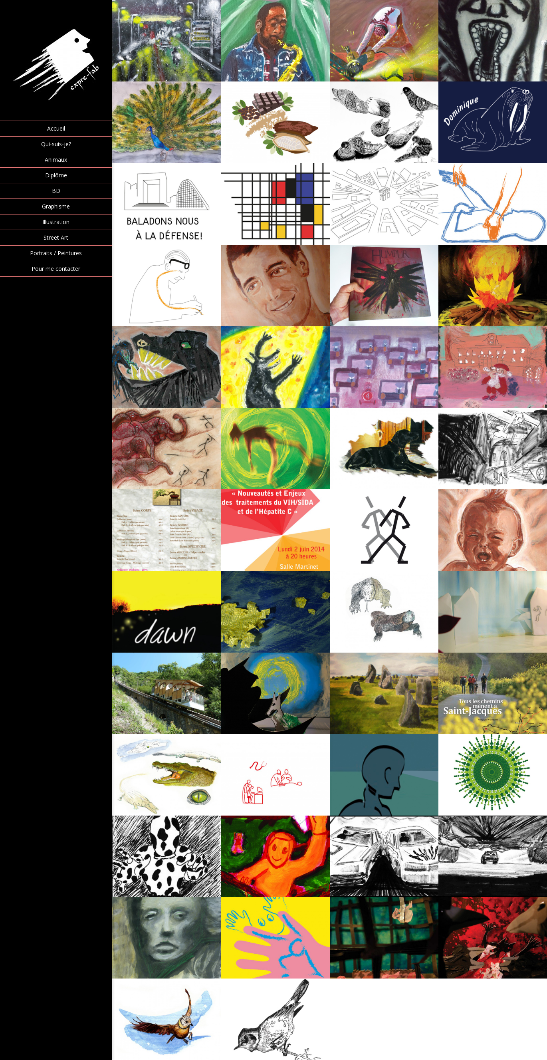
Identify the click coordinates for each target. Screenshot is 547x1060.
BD (56, 191)
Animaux (56, 159)
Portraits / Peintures (56, 253)
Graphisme (56, 206)
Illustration (55, 222)
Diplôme (56, 175)
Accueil (56, 128)
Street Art (56, 237)
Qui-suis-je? (56, 144)
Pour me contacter (56, 268)
